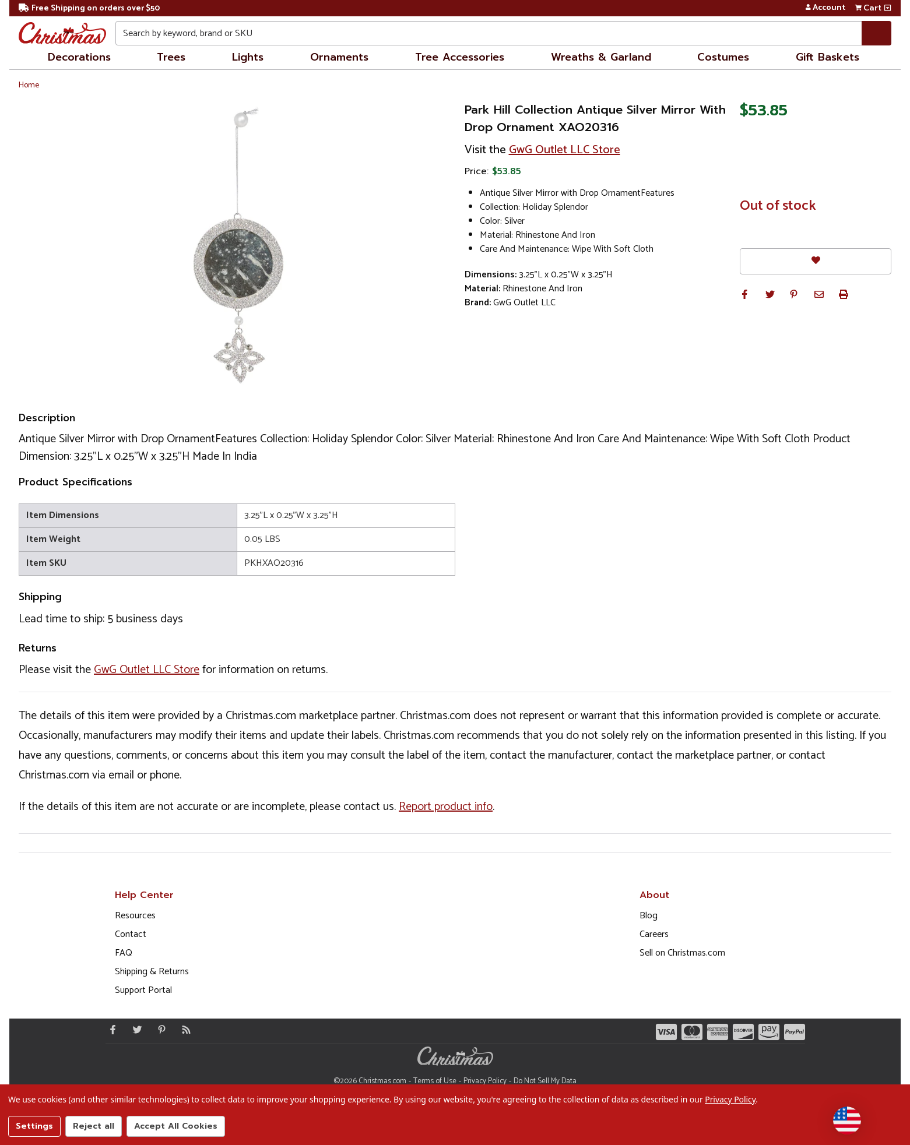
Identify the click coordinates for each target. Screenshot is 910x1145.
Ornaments (339, 57)
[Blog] (183, 1029)
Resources (135, 916)
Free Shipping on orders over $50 (89, 8)
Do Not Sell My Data (545, 1081)
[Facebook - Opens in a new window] (110, 1029)
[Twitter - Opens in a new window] (134, 1029)
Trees (171, 57)
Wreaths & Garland (601, 57)
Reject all (93, 1126)
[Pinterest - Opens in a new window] (159, 1029)
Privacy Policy (485, 1081)
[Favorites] (815, 261)
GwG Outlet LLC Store (564, 150)
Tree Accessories (459, 57)
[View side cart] (887, 8)
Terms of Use (434, 1081)
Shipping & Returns (152, 972)
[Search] (876, 33)
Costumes (723, 57)
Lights (247, 57)
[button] (744, 294)
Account (825, 8)
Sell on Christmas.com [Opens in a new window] (682, 953)
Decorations (79, 57)
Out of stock (778, 206)
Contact (130, 934)
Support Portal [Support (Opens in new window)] (143, 990)
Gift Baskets (827, 57)
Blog (649, 916)
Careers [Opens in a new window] (654, 934)
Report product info (446, 806)
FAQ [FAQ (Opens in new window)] (123, 953)
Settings (34, 1126)
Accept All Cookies (175, 1126)
